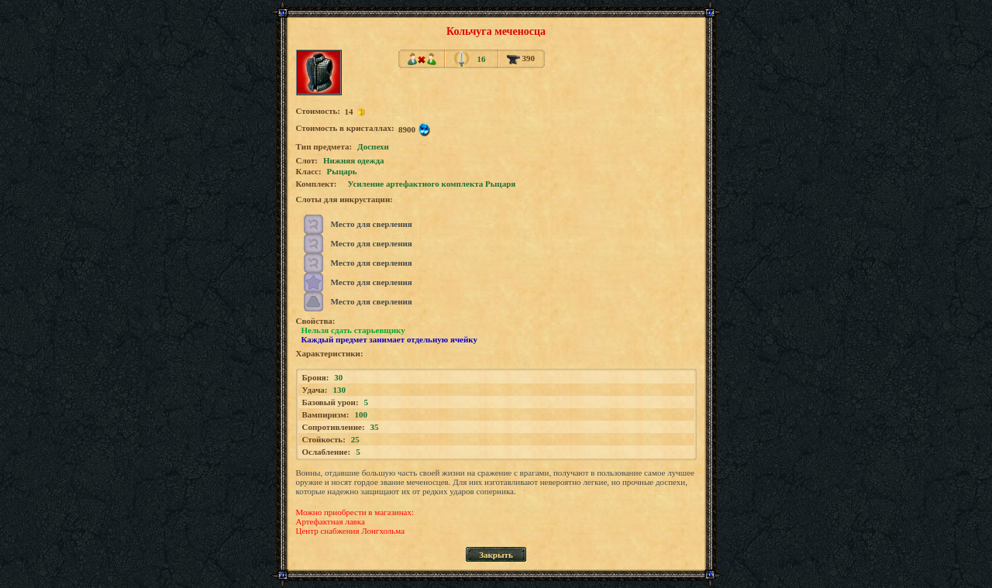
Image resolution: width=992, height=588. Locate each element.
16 (481, 59)
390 (521, 58)
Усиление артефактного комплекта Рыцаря (432, 183)
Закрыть (496, 554)
